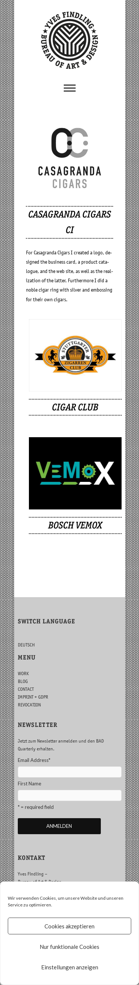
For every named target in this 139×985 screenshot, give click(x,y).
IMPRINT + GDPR (33, 697)
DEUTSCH (26, 645)
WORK (23, 673)
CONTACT (26, 689)
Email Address (34, 760)
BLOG (23, 681)
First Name (29, 784)
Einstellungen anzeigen (69, 967)
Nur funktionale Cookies (69, 946)
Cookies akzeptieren (69, 926)
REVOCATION (29, 705)
